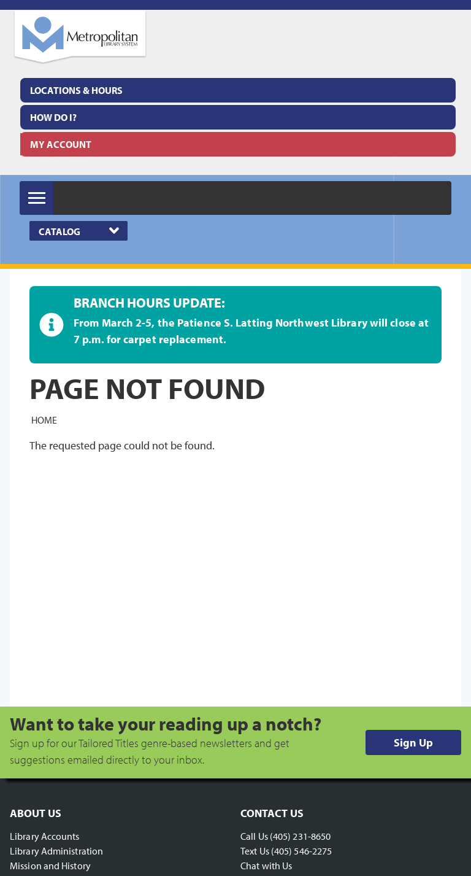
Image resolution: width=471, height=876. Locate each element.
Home (44, 420)
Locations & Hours (76, 90)
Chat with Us (266, 865)
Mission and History (50, 865)
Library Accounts (45, 836)
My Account (60, 144)
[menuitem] (238, 90)
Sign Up (413, 742)
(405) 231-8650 (300, 836)
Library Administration (56, 851)
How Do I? (53, 117)
